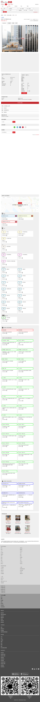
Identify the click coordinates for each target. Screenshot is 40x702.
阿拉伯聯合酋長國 (4, 647)
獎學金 (2, 619)
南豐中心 (21, 573)
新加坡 (2, 603)
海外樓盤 (2, 4)
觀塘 (1, 558)
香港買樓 (2, 660)
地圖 (13, 23)
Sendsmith (37, 134)
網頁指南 (2, 622)
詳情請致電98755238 (27, 533)
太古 (20, 560)
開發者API (2, 628)
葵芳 (20, 554)
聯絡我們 (2, 617)
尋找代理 (2, 620)
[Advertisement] (20, 62)
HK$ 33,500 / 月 (17, 522)
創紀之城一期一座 (4, 581)
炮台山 (2, 563)
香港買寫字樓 (3, 662)
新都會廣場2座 (22, 568)
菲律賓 (2, 600)
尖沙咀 (2, 552)
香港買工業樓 (3, 663)
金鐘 (1, 557)
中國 (1, 636)
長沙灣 (21, 551)
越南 (1, 598)
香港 (1, 597)
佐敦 (20, 558)
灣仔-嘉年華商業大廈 (18, 533)
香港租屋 (2, 652)
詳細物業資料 (4, 23)
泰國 (1, 641)
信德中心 (2, 570)
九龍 (2, 576)
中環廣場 (2, 573)
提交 (14, 121)
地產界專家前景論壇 (4, 631)
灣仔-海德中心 (8, 533)
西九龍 (21, 563)
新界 (21, 567)
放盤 (6, 4)
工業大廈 (15, 6)
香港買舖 (2, 665)
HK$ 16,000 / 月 (17, 532)
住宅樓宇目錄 (3, 587)
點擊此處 (20, 203)
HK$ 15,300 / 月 (27, 532)
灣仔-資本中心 (27, 523)
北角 (1, 560)
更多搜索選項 (35, 12)
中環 (1, 549)
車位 (21, 6)
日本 (1, 638)
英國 (1, 644)
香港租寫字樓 (3, 654)
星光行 (2, 579)
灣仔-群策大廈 (8, 523)
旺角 (20, 555)
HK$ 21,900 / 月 (8, 522)
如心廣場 (21, 570)
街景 (16, 23)
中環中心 (2, 568)
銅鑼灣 (2, 554)
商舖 (27, 6)
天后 (20, 552)
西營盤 (21, 557)
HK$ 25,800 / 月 (27, 522)
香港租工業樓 (3, 655)
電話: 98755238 (17, 523)
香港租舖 (2, 657)
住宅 (2, 6)
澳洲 (1, 643)
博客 (1, 627)
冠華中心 (2, 578)
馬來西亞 (2, 605)
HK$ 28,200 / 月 (8, 532)
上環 (1, 551)
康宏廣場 (2, 582)
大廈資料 (9, 23)
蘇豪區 (21, 549)
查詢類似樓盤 (20, 102)
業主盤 (3, 10)
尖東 (1, 555)
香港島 (2, 567)
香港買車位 (2, 666)
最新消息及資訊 (3, 614)
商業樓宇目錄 (3, 589)
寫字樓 (8, 6)
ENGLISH (36, 4)
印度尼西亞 (3, 606)
